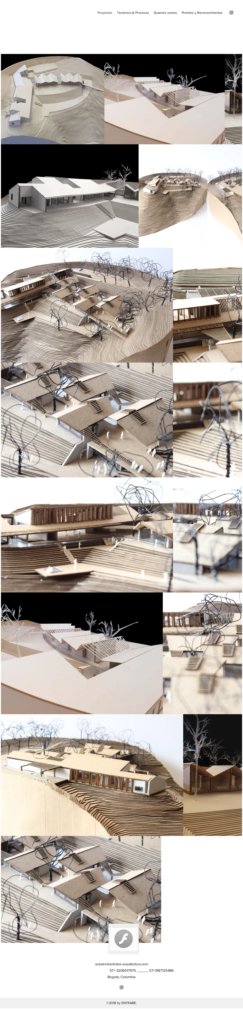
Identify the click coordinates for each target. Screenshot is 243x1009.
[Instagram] (231, 12)
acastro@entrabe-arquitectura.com (121, 964)
